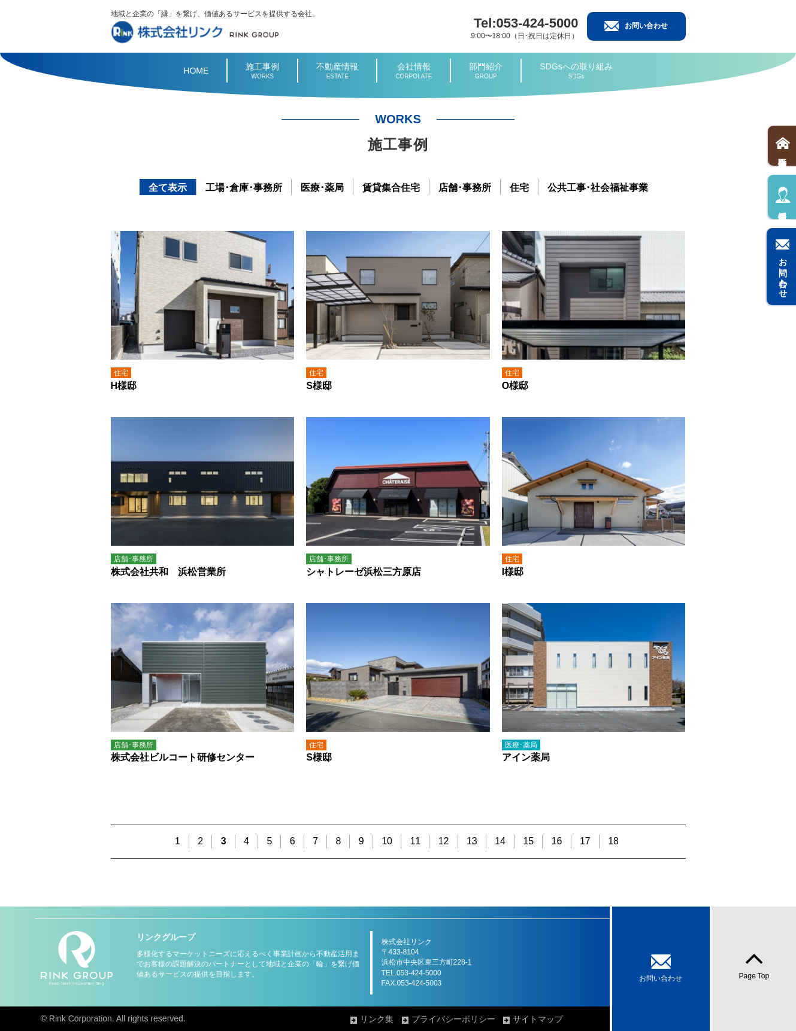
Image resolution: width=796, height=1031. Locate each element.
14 (500, 841)
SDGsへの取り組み (576, 71)
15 (528, 841)
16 (557, 841)
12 (443, 841)
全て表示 (168, 188)
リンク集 (403, 1019)
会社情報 (413, 71)
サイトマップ (565, 1019)
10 (387, 841)
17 (585, 841)
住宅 (519, 188)
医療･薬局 (322, 188)
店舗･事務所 (464, 188)
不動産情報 (337, 71)
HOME (195, 70)
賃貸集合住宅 (391, 188)
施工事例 (262, 71)
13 (472, 841)
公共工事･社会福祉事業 (597, 188)
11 (415, 841)
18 (613, 841)
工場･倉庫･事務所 (243, 188)
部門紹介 (486, 71)
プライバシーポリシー (480, 1019)
